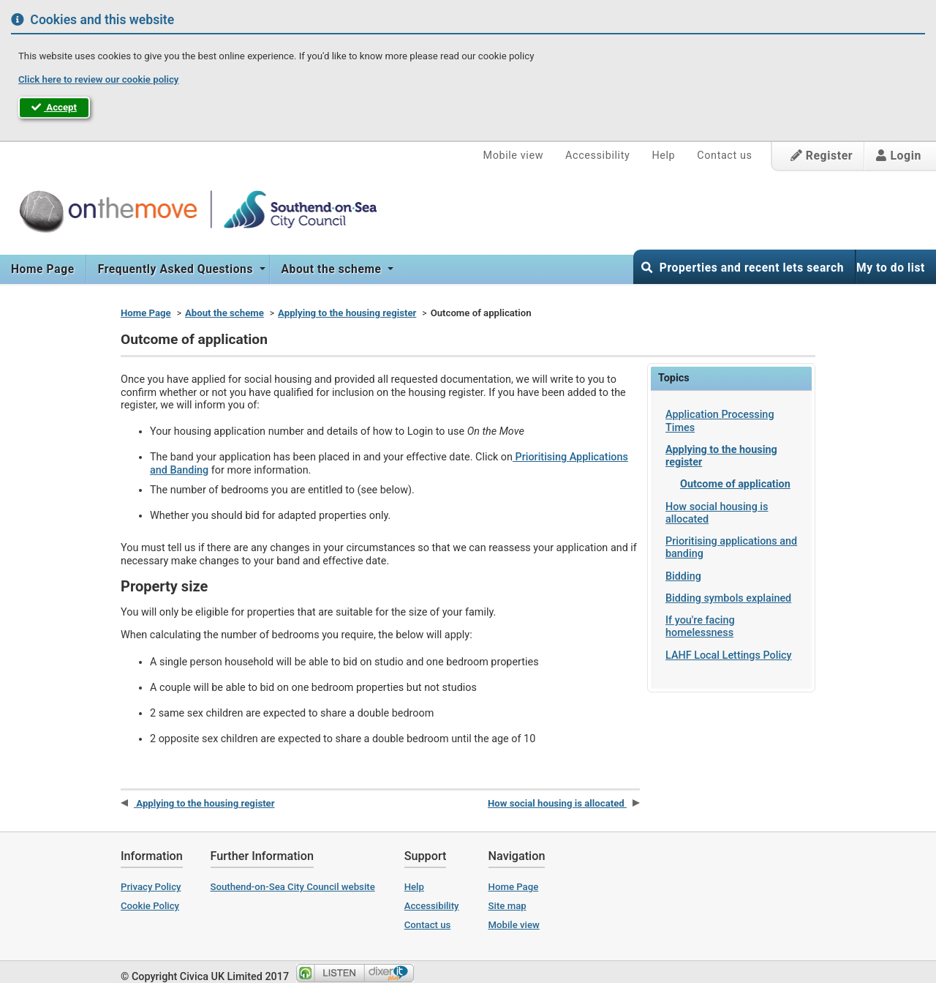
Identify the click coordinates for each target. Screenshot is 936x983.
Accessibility (597, 155)
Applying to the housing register (347, 312)
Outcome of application (735, 484)
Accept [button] (54, 107)
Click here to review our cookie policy (98, 79)
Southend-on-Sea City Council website (293, 886)
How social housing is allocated (716, 513)
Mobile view (513, 155)
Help (663, 155)
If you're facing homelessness (700, 626)
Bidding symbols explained (728, 598)
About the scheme (333, 269)
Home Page (43, 269)
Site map (507, 905)
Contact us (724, 155)
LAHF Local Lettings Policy (728, 655)
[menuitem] (43, 269)
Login (898, 155)
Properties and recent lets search (742, 267)
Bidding (683, 576)
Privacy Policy (151, 886)
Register (821, 155)
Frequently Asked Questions (177, 269)
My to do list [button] (890, 267)
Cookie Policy (150, 905)
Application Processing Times (719, 420)
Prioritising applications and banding (731, 547)
